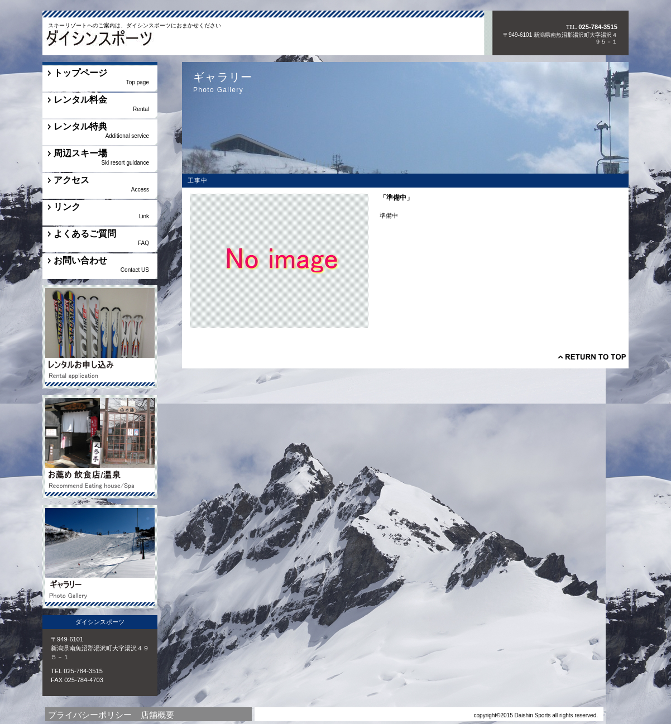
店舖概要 (157, 715)
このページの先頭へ (592, 357)
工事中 (99, 446)
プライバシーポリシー (90, 715)
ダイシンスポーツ (120, 40)
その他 (99, 337)
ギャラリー (99, 556)
